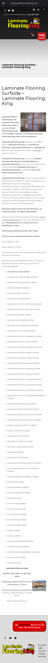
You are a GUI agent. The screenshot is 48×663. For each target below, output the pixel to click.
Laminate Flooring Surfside (18, 272)
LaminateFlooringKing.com (24, 3)
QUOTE (42, 37)
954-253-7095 (24, 625)
